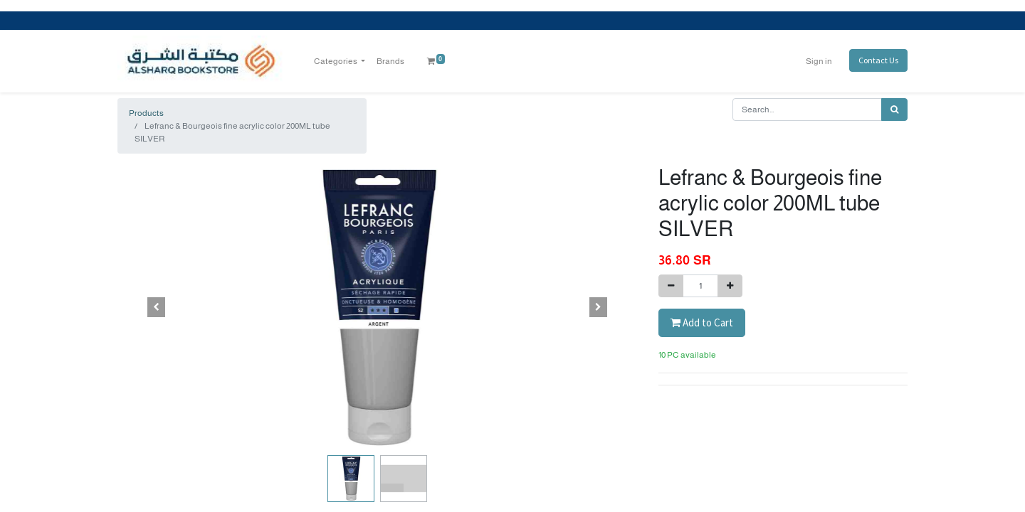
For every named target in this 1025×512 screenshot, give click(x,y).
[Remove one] (670, 285)
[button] (156, 307)
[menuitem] (390, 61)
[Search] (894, 109)
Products (146, 113)
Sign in (819, 61)
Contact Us (878, 60)
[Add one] (730, 285)
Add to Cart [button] (702, 322)
